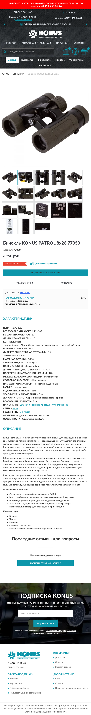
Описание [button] (66, 283)
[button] (23, 19)
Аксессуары (45, 65)
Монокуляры (76, 60)
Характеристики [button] (24, 283)
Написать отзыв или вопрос (45, 563)
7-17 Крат (25, 412)
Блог (57, 679)
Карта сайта (16, 683)
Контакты (79, 43)
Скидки (59, 683)
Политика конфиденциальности (71, 688)
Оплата (59, 662)
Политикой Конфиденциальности (61, 631)
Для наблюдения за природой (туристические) (44, 405)
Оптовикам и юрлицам (36, 43)
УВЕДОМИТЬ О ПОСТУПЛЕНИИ (45, 273)
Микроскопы (44, 60)
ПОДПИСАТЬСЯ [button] (45, 624)
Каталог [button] (11, 43)
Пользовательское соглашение (25, 693)
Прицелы (60, 60)
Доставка (60, 658)
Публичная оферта (19, 688)
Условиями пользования (42, 633)
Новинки (62, 43)
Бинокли (12, 60)
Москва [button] (25, 293)
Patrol (15, 408)
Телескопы (27, 60)
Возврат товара (63, 667)
